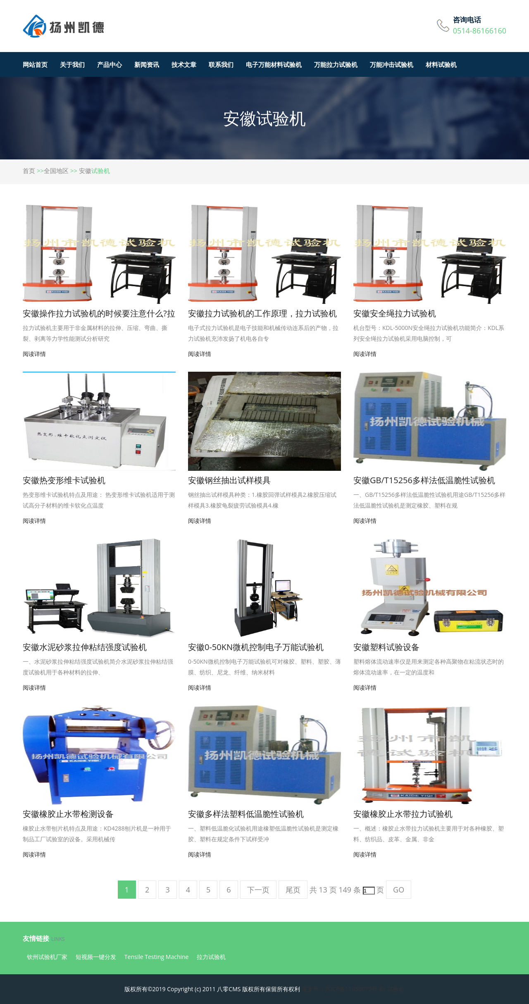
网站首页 (35, 64)
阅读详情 (34, 354)
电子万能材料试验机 (274, 64)
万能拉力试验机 (335, 64)
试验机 (396, 989)
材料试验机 (441, 64)
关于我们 (72, 64)
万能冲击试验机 (391, 64)
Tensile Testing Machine (156, 957)
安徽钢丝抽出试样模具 (229, 480)
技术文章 (184, 64)
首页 (29, 170)
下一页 (258, 890)
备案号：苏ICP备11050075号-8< (344, 989)
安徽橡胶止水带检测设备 (68, 813)
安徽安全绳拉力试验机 (394, 313)
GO (398, 890)
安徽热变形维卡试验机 (64, 480)
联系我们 (221, 64)
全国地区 (56, 170)
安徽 (85, 170)
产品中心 (109, 64)
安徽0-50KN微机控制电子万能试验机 (256, 647)
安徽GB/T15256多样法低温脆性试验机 (424, 480)
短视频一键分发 (96, 957)
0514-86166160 (479, 31)
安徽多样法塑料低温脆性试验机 (246, 813)
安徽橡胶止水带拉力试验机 (403, 813)
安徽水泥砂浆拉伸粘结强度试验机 (85, 647)
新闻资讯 (146, 64)
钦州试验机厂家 (47, 957)
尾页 (293, 890)
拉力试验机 (211, 957)
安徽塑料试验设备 (386, 647)
